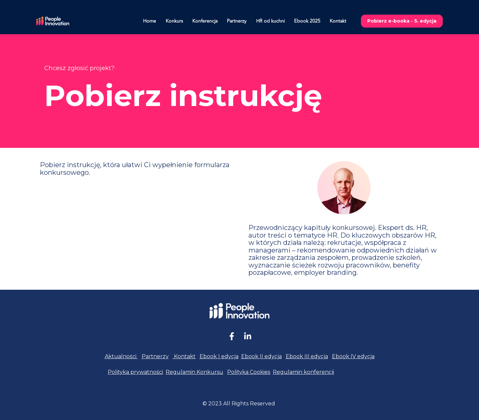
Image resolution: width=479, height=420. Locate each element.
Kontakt (338, 21)
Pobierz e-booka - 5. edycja (401, 21)
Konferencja (205, 21)
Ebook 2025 (307, 21)
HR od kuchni (270, 21)
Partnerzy (236, 21)
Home (149, 21)
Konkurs (174, 21)
